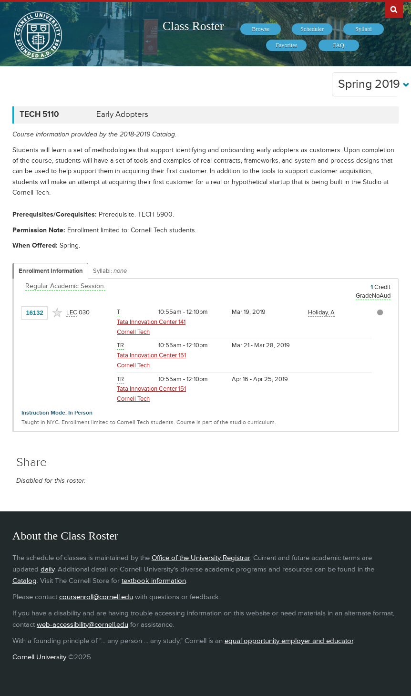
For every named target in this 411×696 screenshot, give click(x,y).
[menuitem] (260, 29)
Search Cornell (394, 9)
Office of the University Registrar (201, 557)
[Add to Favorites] (57, 312)
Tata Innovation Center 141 (151, 322)
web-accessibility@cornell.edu (82, 624)
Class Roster (193, 26)
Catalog (24, 580)
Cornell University (39, 657)
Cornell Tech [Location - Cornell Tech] (133, 332)
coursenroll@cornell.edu (96, 597)
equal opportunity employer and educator (289, 640)
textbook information (154, 580)
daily (47, 569)
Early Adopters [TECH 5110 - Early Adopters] (122, 114)
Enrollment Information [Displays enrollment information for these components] (51, 271)
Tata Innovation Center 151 (151, 355)
